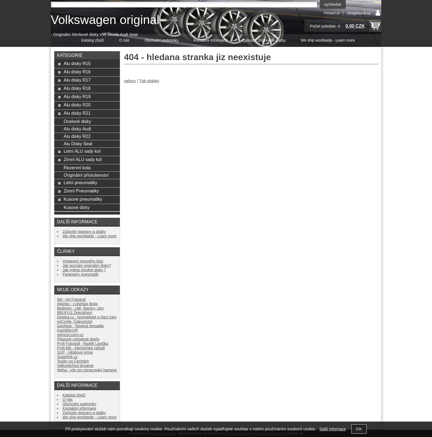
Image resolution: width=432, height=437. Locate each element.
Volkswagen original (105, 19)
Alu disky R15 (77, 63)
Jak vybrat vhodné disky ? (84, 270)
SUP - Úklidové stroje (75, 352)
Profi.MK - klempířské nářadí (81, 348)
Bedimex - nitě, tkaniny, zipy (80, 308)
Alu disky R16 (77, 71)
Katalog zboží (92, 40)
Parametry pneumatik (80, 274)
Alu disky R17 (77, 79)
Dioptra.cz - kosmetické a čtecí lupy (87, 317)
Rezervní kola (77, 167)
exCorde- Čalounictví (74, 322)
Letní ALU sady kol (82, 151)
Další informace (333, 429)
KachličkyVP (67, 330)
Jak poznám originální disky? (87, 266)
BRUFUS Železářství (74, 313)
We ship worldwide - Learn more (328, 40)
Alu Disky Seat (78, 143)
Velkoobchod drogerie (75, 366)
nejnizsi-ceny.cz (70, 335)
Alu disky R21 (77, 113)
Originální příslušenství (86, 175)
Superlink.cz (67, 357)
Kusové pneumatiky (83, 199)
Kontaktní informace (210, 40)
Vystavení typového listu (83, 261)
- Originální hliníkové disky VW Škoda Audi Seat (94, 34)
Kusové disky (77, 207)
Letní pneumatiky (80, 182)
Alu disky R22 (77, 136)
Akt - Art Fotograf (71, 299)
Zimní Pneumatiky (81, 190)
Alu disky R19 (77, 96)
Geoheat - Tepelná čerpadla (80, 326)
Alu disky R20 (77, 104)
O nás (124, 40)
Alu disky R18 (77, 88)
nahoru (130, 81)
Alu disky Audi (77, 128)
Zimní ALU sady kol (83, 159)
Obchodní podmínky (162, 40)
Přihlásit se (332, 13)
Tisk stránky (149, 81)
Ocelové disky (77, 121)
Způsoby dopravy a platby (263, 40)
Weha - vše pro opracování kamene (87, 370)
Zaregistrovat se (358, 13)
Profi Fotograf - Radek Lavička (82, 344)
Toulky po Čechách (73, 361)
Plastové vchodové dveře (78, 339)
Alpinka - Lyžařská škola (77, 304)
